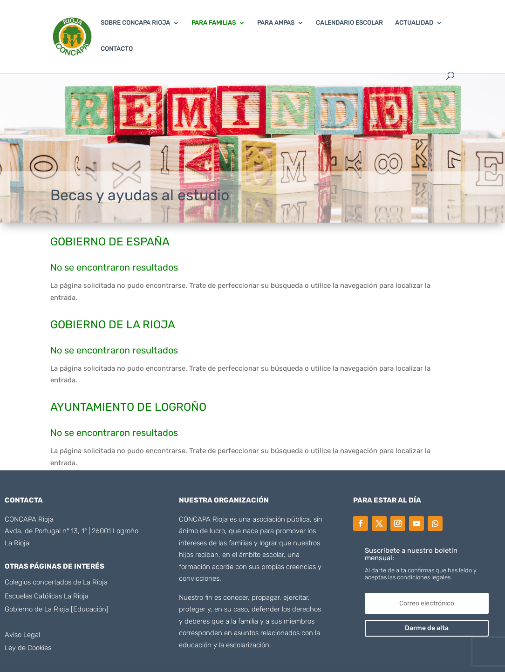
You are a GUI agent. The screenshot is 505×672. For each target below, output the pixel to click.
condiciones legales (423, 577)
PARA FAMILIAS (213, 23)
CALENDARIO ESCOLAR (349, 23)
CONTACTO (117, 49)
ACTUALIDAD (414, 23)
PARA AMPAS (275, 23)
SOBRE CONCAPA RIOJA (135, 23)
